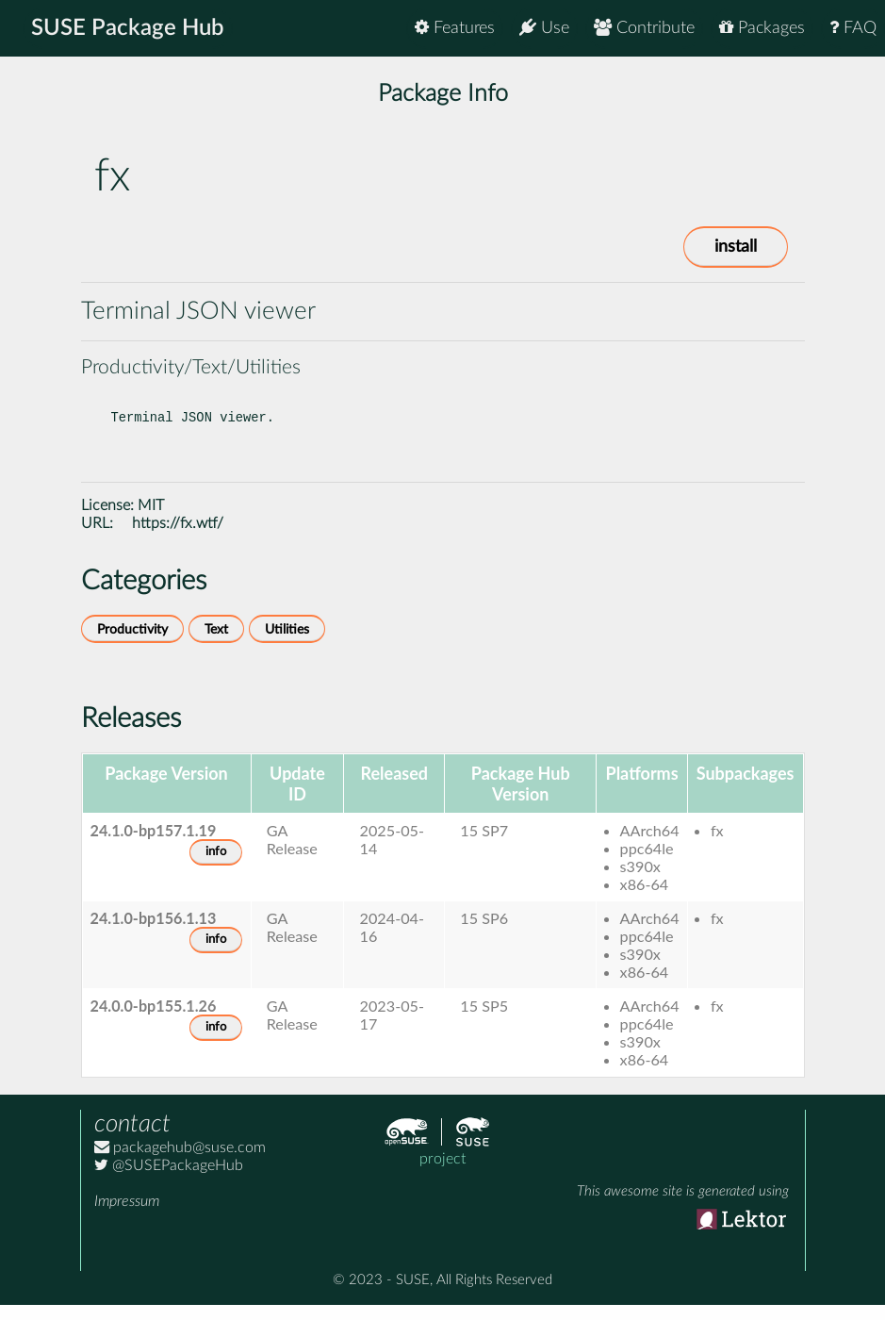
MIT (151, 520)
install (735, 247)
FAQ (853, 28)
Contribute (644, 28)
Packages (762, 28)
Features (455, 28)
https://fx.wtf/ (177, 538)
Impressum (126, 1216)
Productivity (132, 644)
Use (544, 28)
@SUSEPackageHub (168, 1180)
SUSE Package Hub (127, 28)
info (215, 867)
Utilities (287, 644)
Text (216, 644)
